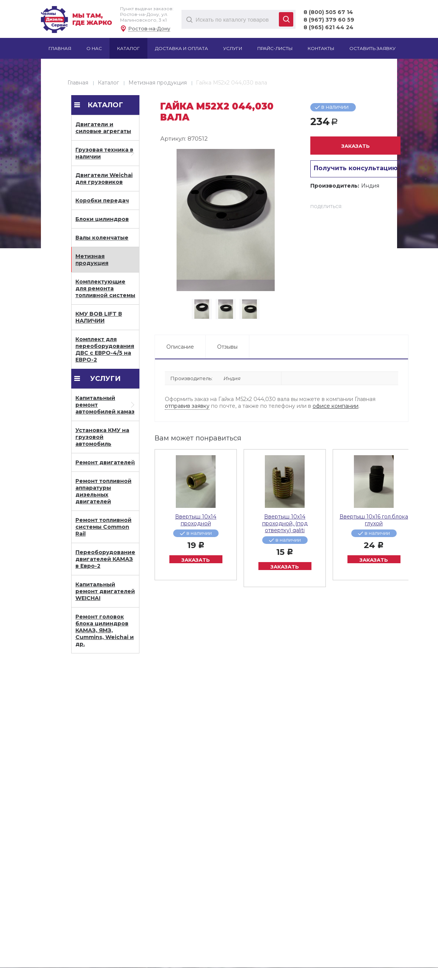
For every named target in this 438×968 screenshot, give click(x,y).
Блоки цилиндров (102, 219)
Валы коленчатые (101, 237)
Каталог (108, 82)
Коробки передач (102, 200)
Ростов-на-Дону (149, 28)
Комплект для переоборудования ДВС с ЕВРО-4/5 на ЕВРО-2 (104, 349)
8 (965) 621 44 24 (328, 27)
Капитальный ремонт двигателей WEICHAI (105, 591)
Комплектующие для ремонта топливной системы (105, 288)
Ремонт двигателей (105, 462)
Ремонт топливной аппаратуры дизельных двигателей (103, 491)
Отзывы (227, 346)
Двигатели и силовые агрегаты (103, 128)
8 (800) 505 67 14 (328, 12)
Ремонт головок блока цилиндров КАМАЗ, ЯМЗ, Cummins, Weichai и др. (104, 630)
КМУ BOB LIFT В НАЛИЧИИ (98, 317)
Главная (77, 82)
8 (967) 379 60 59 (328, 19)
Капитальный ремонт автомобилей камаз (105, 405)
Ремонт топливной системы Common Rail (103, 527)
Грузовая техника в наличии (104, 153)
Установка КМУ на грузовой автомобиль (102, 437)
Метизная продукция (157, 82)
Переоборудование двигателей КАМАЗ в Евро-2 (105, 559)
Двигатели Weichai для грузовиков (104, 178)
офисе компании (335, 406)
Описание (180, 346)
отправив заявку (187, 406)
